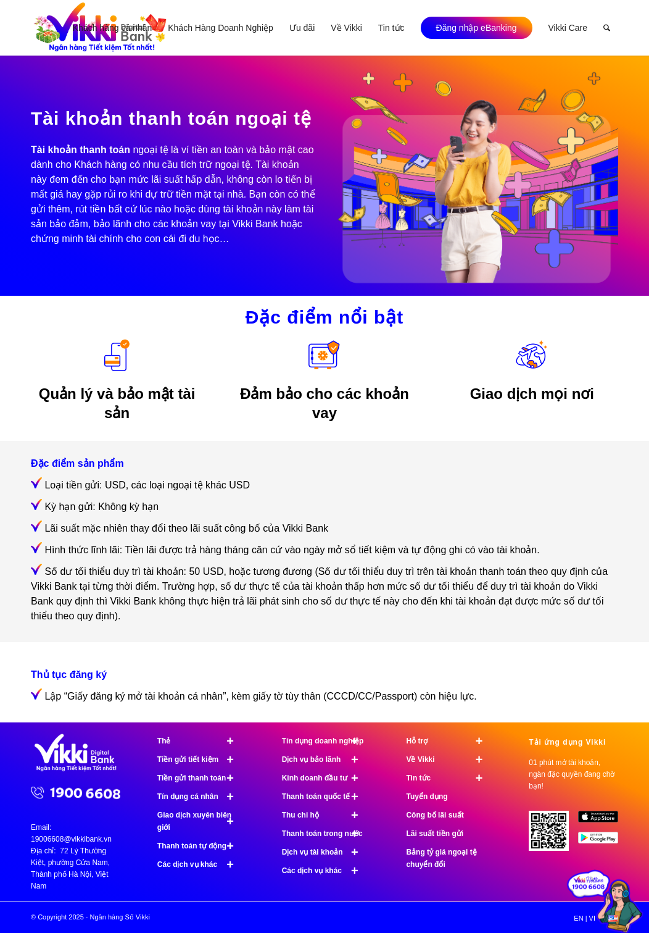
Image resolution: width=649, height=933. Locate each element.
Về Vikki (450, 759)
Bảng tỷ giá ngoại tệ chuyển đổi (441, 858)
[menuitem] (112, 28)
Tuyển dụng (426, 796)
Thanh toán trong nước (326, 833)
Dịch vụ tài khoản (326, 852)
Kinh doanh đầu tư (326, 778)
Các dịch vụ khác (201, 864)
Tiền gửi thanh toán (201, 778)
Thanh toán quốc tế (326, 796)
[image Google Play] (602, 842)
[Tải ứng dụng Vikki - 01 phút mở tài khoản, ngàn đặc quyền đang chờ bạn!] (553, 835)
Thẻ (201, 741)
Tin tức (450, 778)
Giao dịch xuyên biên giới (201, 821)
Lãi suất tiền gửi (434, 833)
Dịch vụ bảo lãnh (326, 759)
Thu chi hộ (326, 815)
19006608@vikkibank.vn (71, 839)
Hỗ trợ (450, 741)
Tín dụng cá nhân (201, 796)
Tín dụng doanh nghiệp (326, 741)
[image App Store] (602, 821)
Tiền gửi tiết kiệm (201, 759)
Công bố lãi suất (434, 815)
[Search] (606, 28)
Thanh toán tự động (201, 846)
